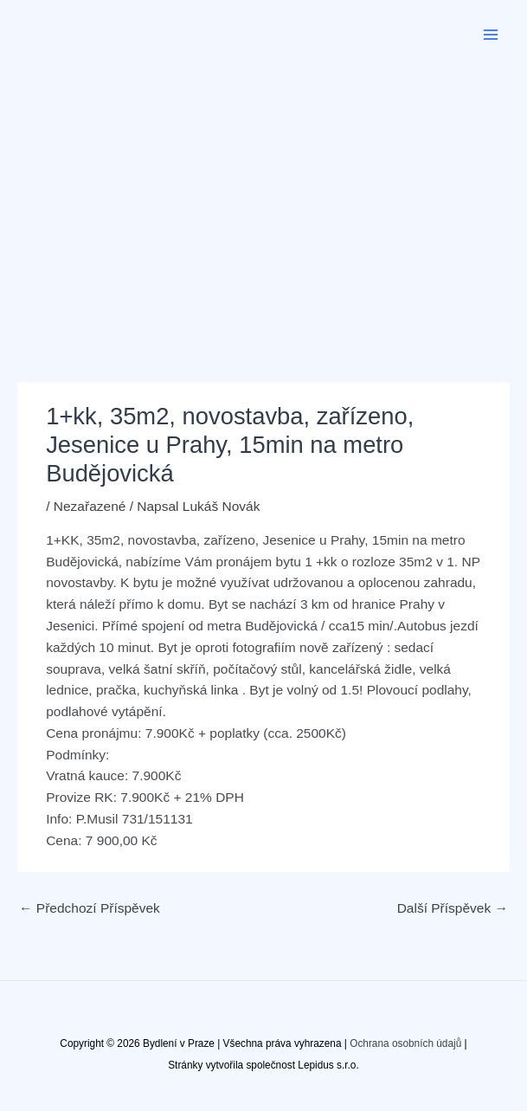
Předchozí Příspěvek (89, 908)
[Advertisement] (263, 199)
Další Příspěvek (452, 908)
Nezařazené (90, 506)
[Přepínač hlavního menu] (491, 34)
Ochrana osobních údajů (405, 1043)
